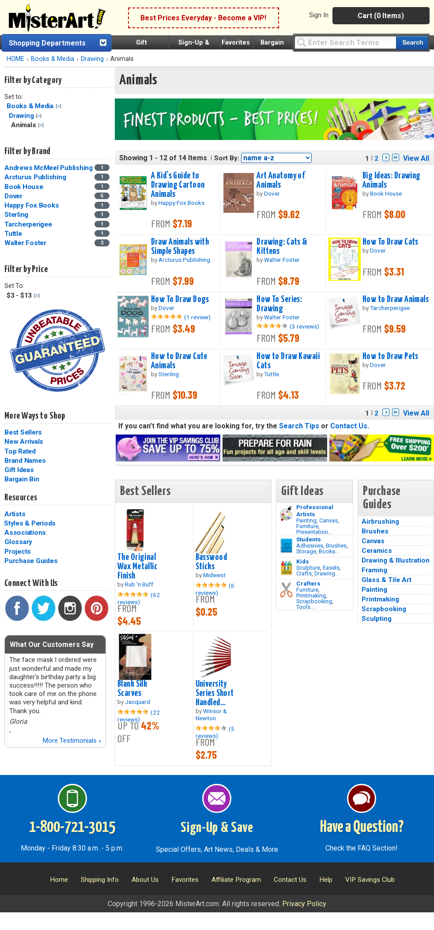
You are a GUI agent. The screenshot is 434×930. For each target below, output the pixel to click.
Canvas (328, 520)
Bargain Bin (21, 479)
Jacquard (137, 701)
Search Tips (299, 426)
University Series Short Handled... (215, 693)
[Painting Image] (286, 514)
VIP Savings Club (370, 880)
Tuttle (13, 234)
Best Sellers (23, 432)
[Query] (345, 42)
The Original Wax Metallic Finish (137, 566)
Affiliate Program (236, 880)
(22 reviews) (138, 716)
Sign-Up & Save (217, 828)
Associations (25, 533)
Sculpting (377, 619)
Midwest (214, 574)
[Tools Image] (286, 590)
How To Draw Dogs (180, 299)
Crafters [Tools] (308, 583)
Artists (14, 514)
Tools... (305, 607)
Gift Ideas (19, 470)
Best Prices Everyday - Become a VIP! (203, 18)
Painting (306, 520)
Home (59, 880)
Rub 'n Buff (139, 584)
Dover (13, 196)
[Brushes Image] (286, 546)
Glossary (18, 542)
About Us (145, 880)
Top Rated (20, 451)
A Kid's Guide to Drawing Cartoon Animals (177, 185)
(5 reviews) (215, 732)
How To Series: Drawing (279, 304)
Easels (331, 567)
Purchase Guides (30, 561)
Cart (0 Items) (381, 15)
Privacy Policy (304, 904)
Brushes (336, 545)
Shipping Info (100, 880)
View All (416, 158)
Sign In (318, 15)
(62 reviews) (138, 598)
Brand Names (24, 461)
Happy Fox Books (31, 205)
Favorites (236, 42)
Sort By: (226, 158)
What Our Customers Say (52, 644)
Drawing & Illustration (396, 560)
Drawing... (326, 573)
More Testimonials (71, 741)
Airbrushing (380, 521)
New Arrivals (23, 442)
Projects (17, 552)
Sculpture (308, 567)
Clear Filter (58, 106)
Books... (329, 551)
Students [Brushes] (308, 539)
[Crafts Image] (286, 568)
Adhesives (309, 545)
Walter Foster (25, 243)
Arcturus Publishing (35, 177)
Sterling (16, 215)
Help (325, 880)
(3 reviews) (304, 326)
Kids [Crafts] (302, 561)
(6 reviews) (215, 589)
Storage (306, 551)
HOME (15, 59)
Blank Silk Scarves (132, 689)
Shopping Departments (47, 43)
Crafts (304, 573)
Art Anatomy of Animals (281, 180)
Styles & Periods (30, 523)
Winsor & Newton (211, 714)
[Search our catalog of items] (412, 42)
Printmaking (311, 595)
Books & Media (52, 59)
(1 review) (197, 317)
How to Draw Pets (390, 356)
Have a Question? (362, 827)
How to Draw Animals (395, 299)
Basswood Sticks (211, 562)
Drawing (92, 59)
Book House (23, 187)
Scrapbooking (314, 601)
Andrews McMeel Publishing (48, 168)
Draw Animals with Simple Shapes (180, 247)
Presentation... (314, 532)
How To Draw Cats (390, 242)
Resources (20, 497)
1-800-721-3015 (72, 827)
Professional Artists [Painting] (314, 510)
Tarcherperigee (28, 224)
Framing (374, 570)
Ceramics (377, 551)
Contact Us (348, 426)
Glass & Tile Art (386, 580)
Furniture (307, 526)
